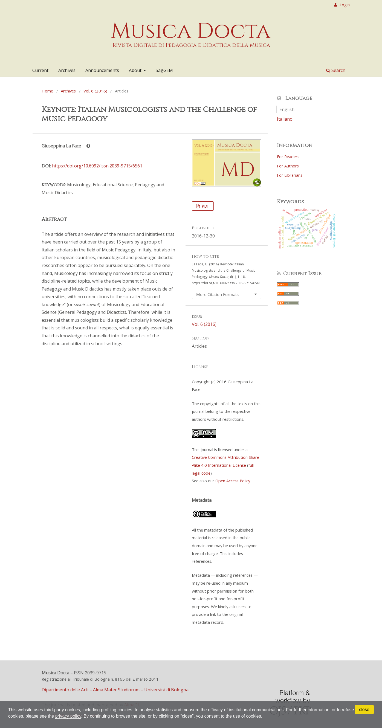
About (136, 70)
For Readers (288, 156)
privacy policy (68, 716)
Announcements (102, 70)
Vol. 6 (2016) (95, 91)
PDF (205, 206)
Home (47, 91)
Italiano (285, 119)
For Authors (288, 166)
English (286, 109)
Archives (67, 70)
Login (344, 4)
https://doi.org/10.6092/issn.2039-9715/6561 (97, 166)
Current (40, 70)
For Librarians (289, 175)
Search (335, 70)
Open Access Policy (232, 480)
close (364, 709)
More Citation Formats (217, 294)
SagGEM (164, 70)
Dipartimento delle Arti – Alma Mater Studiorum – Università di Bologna (115, 690)
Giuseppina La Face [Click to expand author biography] (66, 146)
